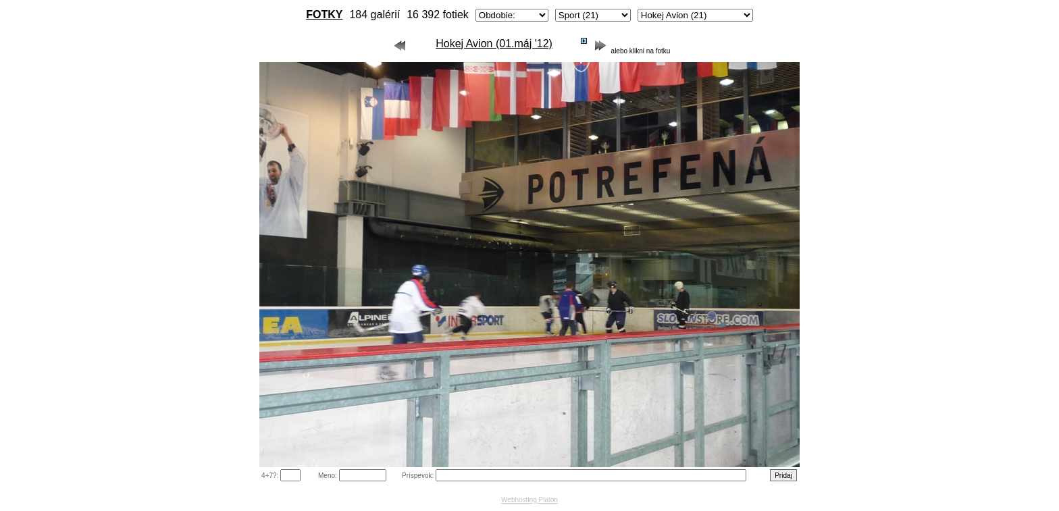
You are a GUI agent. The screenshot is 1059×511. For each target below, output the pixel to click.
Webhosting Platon (529, 500)
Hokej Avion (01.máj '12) (494, 43)
